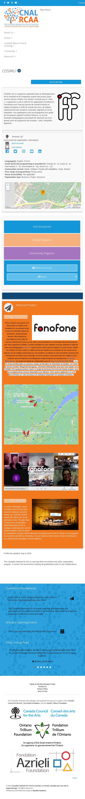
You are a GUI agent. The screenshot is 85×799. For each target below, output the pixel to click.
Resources (10, 56)
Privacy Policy (42, 689)
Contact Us (42, 686)
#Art (73, 650)
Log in (74, 778)
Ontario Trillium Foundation (57, 703)
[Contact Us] (16, 2)
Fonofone (26, 347)
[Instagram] (12, 2)
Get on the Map (56, 82)
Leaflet (68, 207)
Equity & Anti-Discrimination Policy (42, 684)
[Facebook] (4, 2)
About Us (9, 32)
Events (8, 38)
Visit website (16, 147)
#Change (23, 653)
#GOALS (37, 650)
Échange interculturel (15, 316)
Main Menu (46, 10)
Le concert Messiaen (15, 500)
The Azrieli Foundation (31, 703)
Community (10, 51)
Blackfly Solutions (39, 791)
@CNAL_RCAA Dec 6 (42, 661)
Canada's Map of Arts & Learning (15, 44)
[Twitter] (8, 2)
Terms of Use (42, 691)
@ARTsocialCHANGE (22, 650)
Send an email (17, 143)
